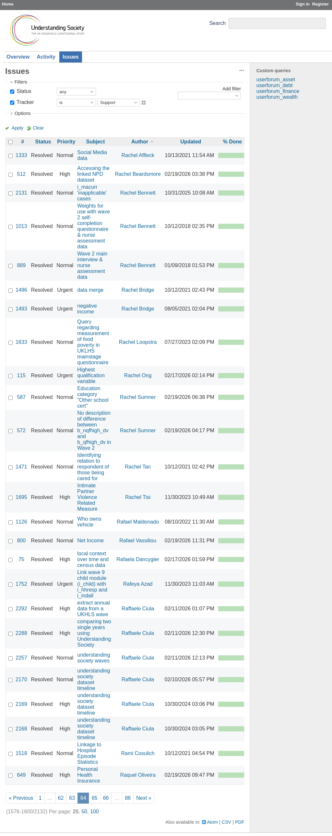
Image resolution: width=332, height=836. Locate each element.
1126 (21, 522)
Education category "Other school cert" (92, 397)
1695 (21, 497)
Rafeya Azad (138, 584)
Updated (190, 141)
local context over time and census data (93, 559)
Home (8, 4)
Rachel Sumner (138, 397)
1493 (21, 308)
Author (139, 141)
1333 (21, 155)
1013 (21, 226)
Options (23, 113)
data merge (90, 290)
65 (95, 798)
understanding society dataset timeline (93, 679)
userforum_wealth (277, 97)
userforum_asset (275, 79)
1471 (21, 466)
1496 (21, 290)
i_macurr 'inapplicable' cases (92, 192)
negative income (87, 308)
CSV (226, 822)
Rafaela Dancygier (137, 559)
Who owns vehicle (89, 521)
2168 (21, 728)
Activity (46, 57)
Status (23, 91)
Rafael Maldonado (138, 522)
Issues (71, 57)
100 (94, 811)
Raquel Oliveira (137, 775)
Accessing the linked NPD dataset (93, 174)
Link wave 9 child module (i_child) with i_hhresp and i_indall (92, 584)
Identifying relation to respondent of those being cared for (93, 466)
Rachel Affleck (138, 155)
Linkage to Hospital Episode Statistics (89, 753)
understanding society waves (93, 657)
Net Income (90, 540)
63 (72, 798)
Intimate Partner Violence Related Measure (87, 497)
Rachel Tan (138, 466)
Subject (95, 141)
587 (21, 397)
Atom (212, 822)
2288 (21, 633)
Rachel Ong (138, 375)
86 (128, 798)
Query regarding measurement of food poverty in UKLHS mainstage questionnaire (93, 342)
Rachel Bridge (138, 290)
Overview (18, 57)
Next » (143, 798)
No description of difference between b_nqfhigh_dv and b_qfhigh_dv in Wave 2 (94, 430)
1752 (21, 584)
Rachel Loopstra (138, 342)
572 (21, 430)
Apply (17, 127)
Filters (21, 82)
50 (84, 811)
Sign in (303, 4)
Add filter (231, 88)
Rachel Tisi (137, 497)
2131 (21, 193)
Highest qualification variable (91, 375)
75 (21, 559)
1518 (21, 753)
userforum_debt (274, 85)
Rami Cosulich (138, 753)
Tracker (24, 102)
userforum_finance (278, 91)
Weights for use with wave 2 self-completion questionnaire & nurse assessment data (93, 226)
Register (320, 4)
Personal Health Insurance (88, 775)
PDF (239, 822)
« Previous (21, 798)
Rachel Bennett (137, 193)
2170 (21, 679)
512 (21, 174)
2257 (21, 658)
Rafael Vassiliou (137, 540)
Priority (66, 141)
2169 (21, 704)
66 (106, 798)
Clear (38, 127)
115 (21, 375)
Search (217, 23)
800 (21, 540)
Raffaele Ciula (138, 608)
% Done (232, 141)
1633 (21, 342)
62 (61, 798)
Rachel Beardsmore (137, 174)
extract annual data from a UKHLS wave (93, 608)
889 (21, 265)
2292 (21, 608)
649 (21, 775)
